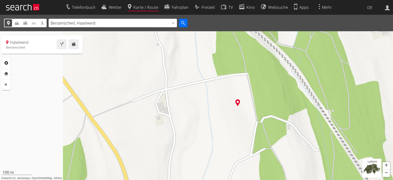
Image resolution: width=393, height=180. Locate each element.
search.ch (10, 178)
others (58, 178)
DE (369, 7)
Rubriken (6, 63)
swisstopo (23, 178)
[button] (386, 166)
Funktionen (6, 85)
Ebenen (6, 74)
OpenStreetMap (42, 178)
